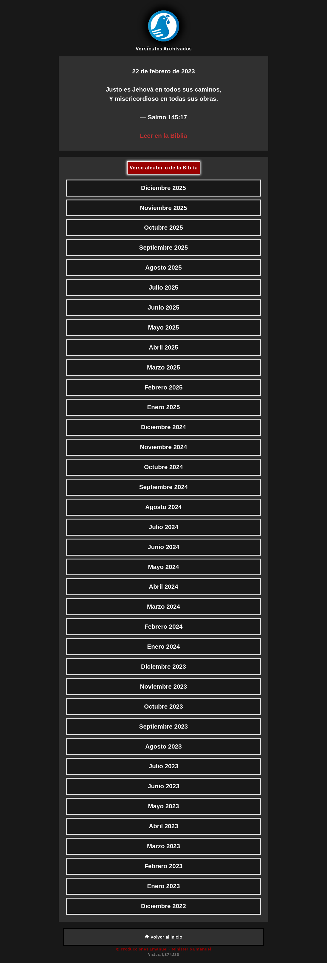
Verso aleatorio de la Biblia (164, 168)
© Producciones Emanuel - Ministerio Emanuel (163, 949)
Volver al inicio (163, 937)
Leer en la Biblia (163, 135)
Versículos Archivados (164, 49)
